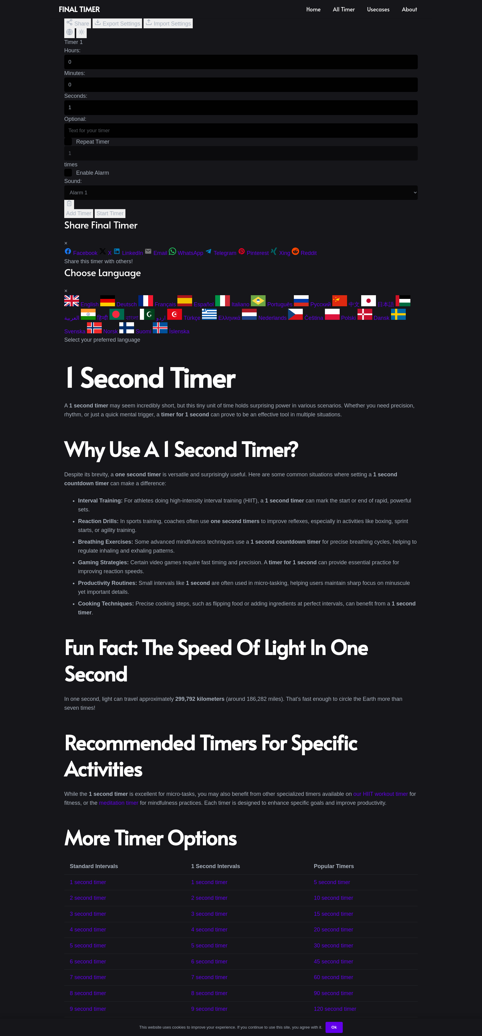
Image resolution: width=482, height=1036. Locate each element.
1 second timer (88, 888)
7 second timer (88, 983)
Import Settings (168, 23)
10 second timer (333, 904)
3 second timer (88, 920)
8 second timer (88, 999)
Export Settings (117, 23)
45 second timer (333, 967)
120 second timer (335, 1015)
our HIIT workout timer (380, 800)
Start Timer (110, 219)
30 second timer (333, 951)
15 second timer (333, 920)
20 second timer (333, 936)
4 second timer (88, 936)
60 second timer (333, 983)
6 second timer (88, 967)
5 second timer (332, 888)
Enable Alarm (87, 178)
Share (77, 23)
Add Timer (78, 219)
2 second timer (88, 904)
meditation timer (118, 809)
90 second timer (333, 999)
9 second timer (88, 1015)
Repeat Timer (87, 146)
